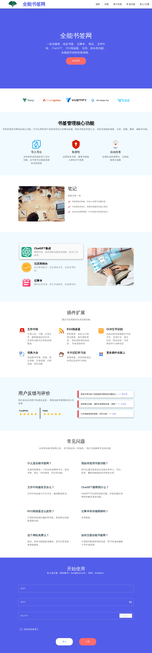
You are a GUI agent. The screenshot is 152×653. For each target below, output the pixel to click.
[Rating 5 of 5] (35, 414)
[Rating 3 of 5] (28, 414)
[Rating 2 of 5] (24, 414)
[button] (130, 602)
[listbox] (51, 267)
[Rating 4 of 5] (32, 414)
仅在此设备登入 (31, 629)
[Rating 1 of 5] (21, 414)
